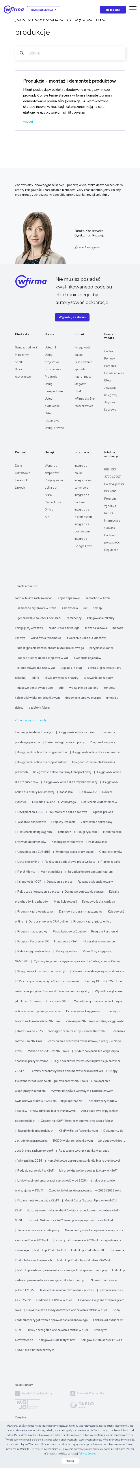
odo (61, 688)
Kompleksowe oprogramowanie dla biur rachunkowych (84, 1161)
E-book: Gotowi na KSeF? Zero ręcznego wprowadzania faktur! (71, 1220)
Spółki (19, 362)
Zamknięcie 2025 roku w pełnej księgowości (95, 1021)
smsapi (98, 608)
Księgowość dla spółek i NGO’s (101, 1340)
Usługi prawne (54, 428)
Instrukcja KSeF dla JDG (50, 1250)
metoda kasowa (96, 628)
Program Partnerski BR (33, 942)
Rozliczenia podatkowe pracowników (70, 862)
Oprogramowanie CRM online (48, 922)
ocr (85, 608)
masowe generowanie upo (35, 688)
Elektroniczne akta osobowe (68, 812)
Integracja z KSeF (65, 942)
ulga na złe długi (71, 668)
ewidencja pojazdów (87, 658)
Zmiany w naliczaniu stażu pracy (38, 1230)
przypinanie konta (102, 648)
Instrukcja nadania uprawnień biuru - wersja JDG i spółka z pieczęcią (62, 1270)
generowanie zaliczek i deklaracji (39, 618)
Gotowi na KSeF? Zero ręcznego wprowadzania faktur (77, 1121)
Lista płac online (28, 862)
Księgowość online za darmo (77, 732)
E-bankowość (88, 792)
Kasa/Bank (66, 792)
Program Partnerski (104, 932)
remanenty (74, 618)
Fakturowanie (97, 842)
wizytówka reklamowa (46, 638)
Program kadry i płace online (92, 922)
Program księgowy (102, 742)
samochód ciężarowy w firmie (36, 608)
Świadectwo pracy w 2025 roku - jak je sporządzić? (49, 1101)
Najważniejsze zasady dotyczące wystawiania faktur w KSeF (67, 1310)
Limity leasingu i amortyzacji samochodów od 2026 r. (52, 1181)
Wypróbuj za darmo (72, 317)
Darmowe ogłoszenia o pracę (64, 742)
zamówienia (70, 608)
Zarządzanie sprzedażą (96, 822)
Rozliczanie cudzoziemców (99, 802)
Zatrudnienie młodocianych (35, 1131)
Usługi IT (51, 348)
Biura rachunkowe (42, 10)
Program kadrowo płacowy (35, 912)
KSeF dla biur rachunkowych (35, 1350)
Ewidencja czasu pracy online (75, 852)
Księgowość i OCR (29, 882)
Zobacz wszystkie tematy (30, 720)
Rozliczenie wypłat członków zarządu (84, 1151)
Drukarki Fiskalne (43, 802)
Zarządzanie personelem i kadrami (90, 872)
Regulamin (111, 550)
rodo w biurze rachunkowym (33, 598)
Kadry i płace (83, 377)
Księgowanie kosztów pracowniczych (42, 971)
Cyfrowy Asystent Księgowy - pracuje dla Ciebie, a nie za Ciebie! (77, 961)
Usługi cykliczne (87, 832)
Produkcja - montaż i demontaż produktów (69, 81)
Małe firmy (22, 355)
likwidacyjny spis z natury (61, 678)
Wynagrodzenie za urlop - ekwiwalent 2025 (78, 1031)
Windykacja (68, 802)
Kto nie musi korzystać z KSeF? (38, 1201)
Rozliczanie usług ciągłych (34, 832)
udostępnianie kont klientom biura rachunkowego (50, 648)
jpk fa (35, 678)
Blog (107, 381)
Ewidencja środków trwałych (34, 732)
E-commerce (53, 369)
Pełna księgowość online (69, 932)
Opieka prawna (103, 812)
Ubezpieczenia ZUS (30, 812)
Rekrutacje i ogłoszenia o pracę (38, 892)
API (47, 517)
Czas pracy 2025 (57, 1001)
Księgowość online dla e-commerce (96, 752)
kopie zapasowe (69, 598)
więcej (28, 121)
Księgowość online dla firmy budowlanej (70, 782)
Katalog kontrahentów (67, 842)
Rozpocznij (113, 10)
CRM (78, 391)
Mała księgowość (65, 902)
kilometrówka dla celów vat (36, 668)
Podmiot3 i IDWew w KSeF (54, 1300)
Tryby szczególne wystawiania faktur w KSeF (58, 1330)
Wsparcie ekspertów (31, 822)
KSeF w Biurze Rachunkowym (78, 1131)
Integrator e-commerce (99, 942)
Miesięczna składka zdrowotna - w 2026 (67, 1290)
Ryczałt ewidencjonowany (95, 882)
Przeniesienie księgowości (83, 1011)
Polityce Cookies (87, 1453)
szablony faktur (39, 708)
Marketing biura (51, 872)
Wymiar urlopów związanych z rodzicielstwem (82, 1091)
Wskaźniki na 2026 (29, 1161)
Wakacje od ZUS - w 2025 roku (48, 1051)
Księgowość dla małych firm (57, 1340)
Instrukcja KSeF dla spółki (88, 1250)
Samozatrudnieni (26, 348)
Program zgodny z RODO (110, 506)
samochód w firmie (98, 598)
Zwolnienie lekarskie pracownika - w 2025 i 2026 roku (85, 1191)
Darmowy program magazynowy (81, 912)
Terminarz (64, 832)
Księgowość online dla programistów (42, 752)
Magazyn (80, 384)
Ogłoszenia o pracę (59, 882)
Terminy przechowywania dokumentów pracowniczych (66, 1071)
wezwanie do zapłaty (98, 678)
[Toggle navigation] (132, 9)
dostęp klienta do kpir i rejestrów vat (42, 658)
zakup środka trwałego (64, 628)
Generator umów (110, 852)
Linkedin (20, 488)
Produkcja (51, 377)
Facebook (21, 480)
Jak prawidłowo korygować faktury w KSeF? (88, 1171)
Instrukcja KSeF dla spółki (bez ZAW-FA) (84, 1260)
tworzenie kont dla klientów (86, 638)
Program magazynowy (32, 932)
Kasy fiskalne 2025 (30, 1031)
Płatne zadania (111, 862)
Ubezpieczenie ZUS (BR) (33, 852)
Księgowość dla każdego (98, 902)
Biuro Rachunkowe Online (53, 502)
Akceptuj (70, 1460)
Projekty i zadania (63, 822)
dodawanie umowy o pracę (83, 698)
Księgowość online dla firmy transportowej (62, 772)
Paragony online (66, 952)
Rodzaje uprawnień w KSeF (35, 1171)
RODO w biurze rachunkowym (73, 1141)
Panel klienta (26, 872)
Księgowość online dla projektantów (42, 762)
